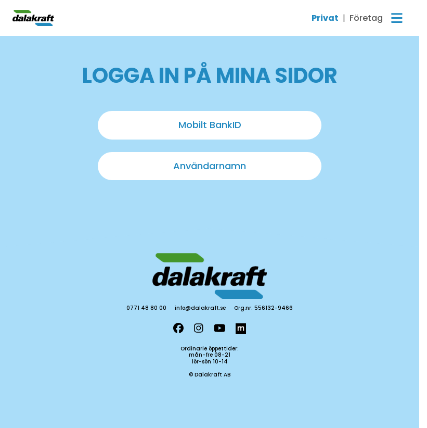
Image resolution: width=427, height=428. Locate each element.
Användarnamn (209, 165)
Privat (325, 18)
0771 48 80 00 (146, 308)
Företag (366, 18)
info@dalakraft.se (200, 308)
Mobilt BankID (209, 124)
